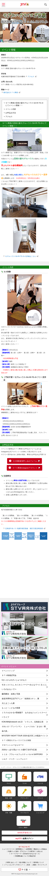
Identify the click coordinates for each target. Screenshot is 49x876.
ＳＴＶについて (24, 847)
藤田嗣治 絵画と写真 (11, 694)
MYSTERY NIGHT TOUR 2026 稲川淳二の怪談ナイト (24, 736)
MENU (3, 4)
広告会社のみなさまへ (30, 853)
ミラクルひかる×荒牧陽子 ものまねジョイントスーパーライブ (24, 715)
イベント (8, 767)
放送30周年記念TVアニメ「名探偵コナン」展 (20, 699)
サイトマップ (42, 865)
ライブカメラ (24, 813)
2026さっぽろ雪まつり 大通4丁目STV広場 (19, 750)
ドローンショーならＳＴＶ (13, 745)
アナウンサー (24, 798)
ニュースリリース (8, 849)
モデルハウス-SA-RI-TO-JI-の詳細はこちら (20, 256)
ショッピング (40, 813)
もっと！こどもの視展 (11, 708)
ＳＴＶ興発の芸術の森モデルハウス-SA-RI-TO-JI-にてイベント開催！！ (25, 104)
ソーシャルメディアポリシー (13, 865)
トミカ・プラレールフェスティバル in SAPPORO (22, 754)
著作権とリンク (38, 862)
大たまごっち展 (8, 703)
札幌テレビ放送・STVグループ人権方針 (21, 851)
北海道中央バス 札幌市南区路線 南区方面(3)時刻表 (24, 528)
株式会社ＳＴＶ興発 (10, 92)
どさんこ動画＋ (23, 827)
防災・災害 (8, 798)
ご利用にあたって (11, 862)
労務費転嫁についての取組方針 (25, 856)
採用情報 (19, 849)
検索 (45, 4)
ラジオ (24, 783)
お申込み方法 (11, 113)
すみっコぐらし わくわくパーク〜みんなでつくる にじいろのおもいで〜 (24, 687)
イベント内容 (11, 109)
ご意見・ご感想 (31, 865)
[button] (24, 515)
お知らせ (40, 851)
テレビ (9, 783)
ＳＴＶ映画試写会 (9, 675)
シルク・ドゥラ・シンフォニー (14, 759)
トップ (3, 767)
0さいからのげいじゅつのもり (14, 680)
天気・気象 (8, 813)
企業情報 (29, 849)
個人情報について (25, 862)
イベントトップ (8, 671)
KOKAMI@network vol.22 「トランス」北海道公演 (22, 722)
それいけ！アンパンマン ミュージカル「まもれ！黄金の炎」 (24, 729)
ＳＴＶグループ (16, 853)
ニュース (40, 783)
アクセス (31, 76)
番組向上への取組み (40, 849)
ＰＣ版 (25, 869)
